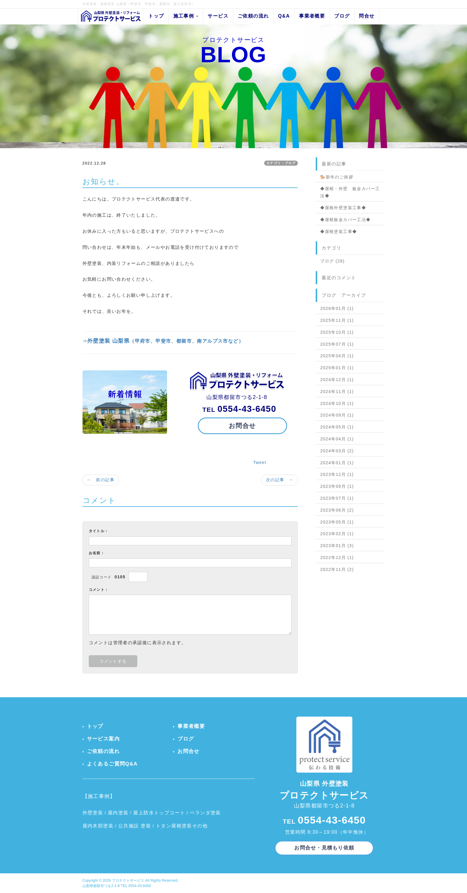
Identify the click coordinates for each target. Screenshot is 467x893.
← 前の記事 (100, 479)
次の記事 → (279, 479)
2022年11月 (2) (337, 569)
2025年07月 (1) (337, 344)
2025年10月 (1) (337, 332)
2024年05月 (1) (337, 427)
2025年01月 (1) (337, 367)
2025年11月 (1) (337, 320)
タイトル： (99, 531)
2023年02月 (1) (337, 533)
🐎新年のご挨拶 (336, 177)
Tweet (259, 462)
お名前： (97, 553)
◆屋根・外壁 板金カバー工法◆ (350, 192)
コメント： (99, 590)
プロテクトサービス (128, 880)
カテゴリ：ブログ (281, 163)
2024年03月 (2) (337, 450)
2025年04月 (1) (337, 355)
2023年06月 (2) (337, 510)
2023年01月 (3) (337, 545)
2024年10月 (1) (337, 403)
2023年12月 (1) (337, 474)
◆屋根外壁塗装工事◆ (343, 207)
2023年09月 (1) (337, 486)
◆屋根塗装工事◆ (338, 231)
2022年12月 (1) (337, 557)
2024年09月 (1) (337, 415)
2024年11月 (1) (337, 391)
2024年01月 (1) (337, 462)
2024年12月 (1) (337, 379)
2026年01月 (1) (337, 308)
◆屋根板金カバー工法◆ (345, 219)
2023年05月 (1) (337, 522)
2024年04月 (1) (337, 439)
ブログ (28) (332, 261)
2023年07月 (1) (337, 498)
